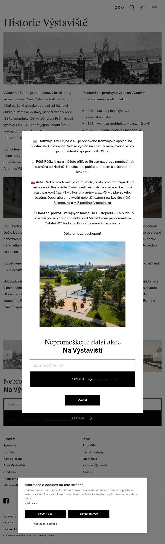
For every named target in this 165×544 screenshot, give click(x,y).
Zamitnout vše (89, 513)
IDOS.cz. (102, 151)
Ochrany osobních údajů (103, 380)
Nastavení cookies (45, 523)
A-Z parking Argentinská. (93, 202)
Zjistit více (31, 503)
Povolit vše (45, 513)
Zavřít (82, 400)
